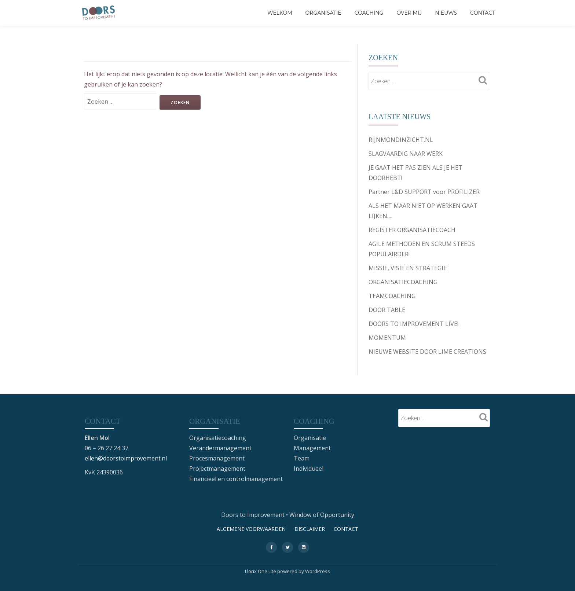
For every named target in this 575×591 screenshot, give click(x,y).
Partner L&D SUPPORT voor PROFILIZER (424, 192)
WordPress (317, 571)
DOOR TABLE (387, 310)
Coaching (369, 13)
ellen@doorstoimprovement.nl (126, 458)
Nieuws (446, 13)
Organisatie (323, 13)
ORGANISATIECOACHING (403, 282)
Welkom (279, 13)
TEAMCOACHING (392, 296)
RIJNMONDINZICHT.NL (401, 140)
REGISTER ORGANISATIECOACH (412, 230)
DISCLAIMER (309, 528)
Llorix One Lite (261, 571)
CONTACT (482, 13)
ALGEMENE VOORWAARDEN (251, 528)
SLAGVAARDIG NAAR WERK (406, 154)
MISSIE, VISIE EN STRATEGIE (408, 268)
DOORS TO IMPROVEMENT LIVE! (413, 324)
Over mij (409, 13)
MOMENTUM (387, 338)
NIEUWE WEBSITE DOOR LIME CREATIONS (427, 352)
